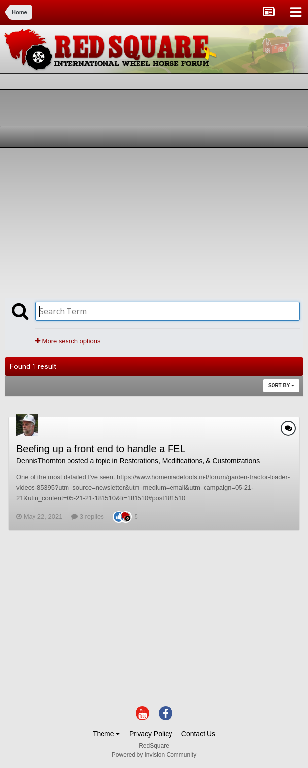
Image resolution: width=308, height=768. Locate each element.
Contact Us (198, 734)
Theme (106, 734)
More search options (67, 341)
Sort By (281, 385)
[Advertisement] (120, 222)
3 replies (87, 516)
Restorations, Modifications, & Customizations (189, 461)
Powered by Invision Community (154, 754)
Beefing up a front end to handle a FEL (101, 448)
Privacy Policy (150, 734)
